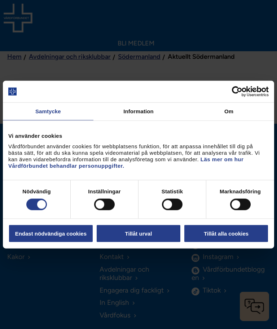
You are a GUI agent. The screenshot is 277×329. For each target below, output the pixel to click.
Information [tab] (138, 111)
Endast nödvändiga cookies (51, 233)
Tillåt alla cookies (226, 233)
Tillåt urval (138, 233)
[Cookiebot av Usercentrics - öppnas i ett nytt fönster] (237, 91)
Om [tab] (228, 111)
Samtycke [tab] (48, 111)
